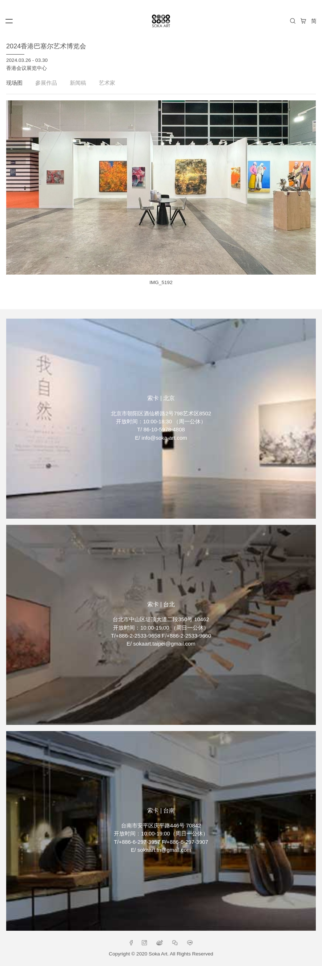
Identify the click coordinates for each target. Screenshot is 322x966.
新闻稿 (78, 83)
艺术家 (107, 83)
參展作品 (46, 83)
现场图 (14, 83)
